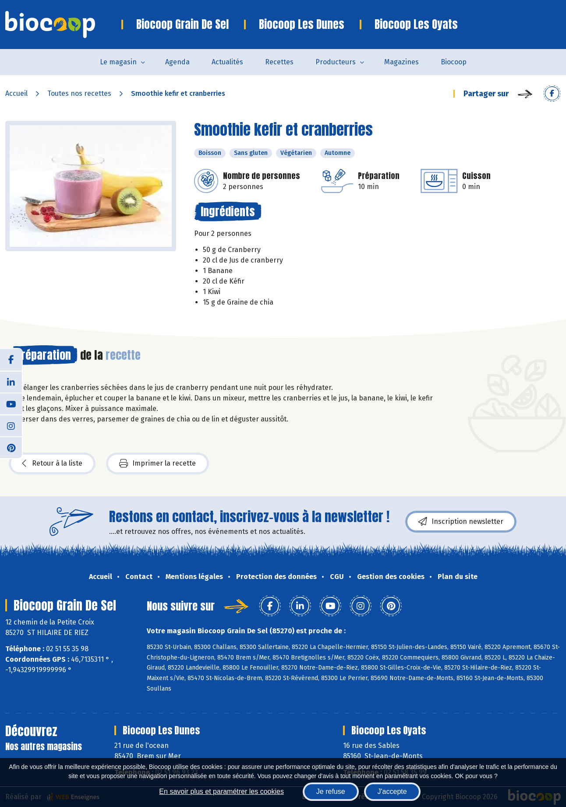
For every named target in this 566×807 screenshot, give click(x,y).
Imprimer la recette (157, 463)
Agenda (177, 62)
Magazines (401, 62)
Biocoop (454, 62)
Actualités (227, 62)
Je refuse (330, 791)
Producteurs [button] (335, 62)
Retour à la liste (52, 463)
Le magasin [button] (118, 62)
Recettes (279, 62)
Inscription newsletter (460, 521)
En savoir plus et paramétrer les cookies (221, 791)
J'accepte (392, 791)
